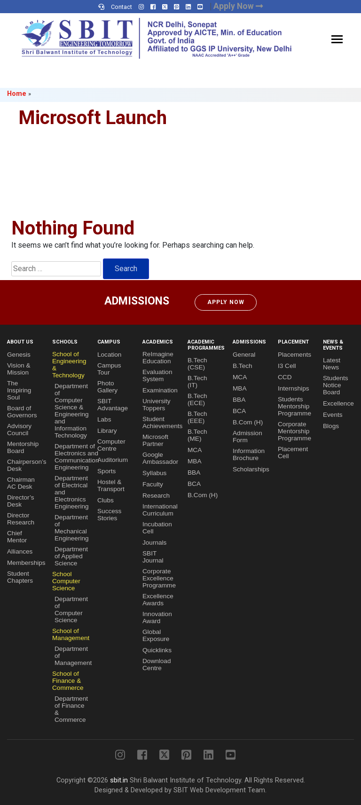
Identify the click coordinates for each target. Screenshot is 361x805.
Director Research (20, 519)
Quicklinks (157, 650)
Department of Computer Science (71, 609)
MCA (195, 449)
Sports (106, 471)
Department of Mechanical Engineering (72, 528)
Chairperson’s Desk (27, 465)
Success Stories (109, 515)
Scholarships (251, 469)
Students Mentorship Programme (294, 406)
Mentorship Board (23, 447)
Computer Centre (111, 445)
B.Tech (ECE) (197, 399)
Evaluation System (157, 375)
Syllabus (154, 473)
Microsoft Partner (155, 440)
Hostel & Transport (111, 485)
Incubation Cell (157, 528)
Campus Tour (109, 369)
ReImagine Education (157, 358)
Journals (154, 542)
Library (107, 430)
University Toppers (156, 405)
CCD (284, 377)
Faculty (152, 484)
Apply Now (225, 302)
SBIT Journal (153, 557)
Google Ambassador (160, 458)
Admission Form (247, 437)
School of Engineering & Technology (69, 365)
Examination (160, 390)
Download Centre (156, 664)
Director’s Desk (20, 501)
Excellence (338, 403)
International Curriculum (160, 510)
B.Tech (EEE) (197, 417)
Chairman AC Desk (21, 483)
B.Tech (242, 365)
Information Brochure (249, 454)
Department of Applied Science (71, 556)
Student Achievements (162, 422)
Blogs (331, 426)
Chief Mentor (17, 537)
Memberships (26, 562)
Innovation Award (157, 617)
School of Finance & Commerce (67, 680)
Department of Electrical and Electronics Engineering (72, 492)
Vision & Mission (19, 369)
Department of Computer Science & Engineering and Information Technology (72, 411)
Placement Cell (293, 452)
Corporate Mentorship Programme (294, 431)
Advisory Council (19, 429)
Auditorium (112, 459)
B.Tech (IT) (197, 382)
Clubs (105, 500)
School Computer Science (66, 581)
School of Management (70, 634)
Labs (104, 419)
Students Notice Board (335, 385)
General (244, 354)
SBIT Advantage (112, 405)
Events (333, 414)
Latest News (331, 364)
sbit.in (119, 780)
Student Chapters (20, 577)
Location (109, 354)
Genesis (19, 354)
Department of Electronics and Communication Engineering (77, 457)
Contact (121, 6)
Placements (294, 354)
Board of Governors (22, 412)
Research (156, 495)
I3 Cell (287, 365)
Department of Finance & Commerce (71, 709)
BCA (194, 483)
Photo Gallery (107, 387)
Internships (293, 388)
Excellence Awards (157, 600)
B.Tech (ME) (197, 435)
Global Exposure (155, 635)
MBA (194, 461)
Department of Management (73, 655)
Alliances (19, 551)
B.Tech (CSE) (197, 364)
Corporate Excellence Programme (159, 578)
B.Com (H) (203, 495)
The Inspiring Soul (19, 390)
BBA (194, 472)
